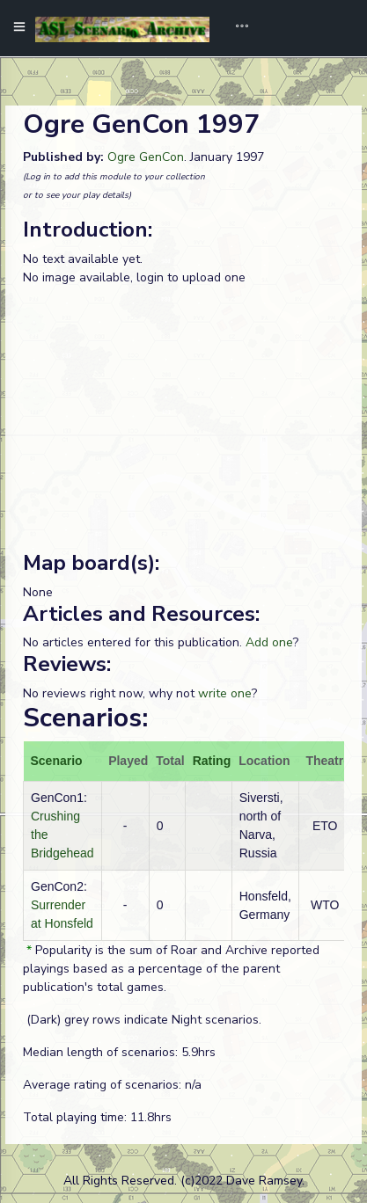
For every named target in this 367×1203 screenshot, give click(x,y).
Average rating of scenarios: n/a (112, 1084)
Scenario (57, 761)
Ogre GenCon (145, 157)
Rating (212, 761)
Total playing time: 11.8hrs (97, 1117)
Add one (269, 642)
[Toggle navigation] (236, 28)
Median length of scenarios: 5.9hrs (119, 1052)
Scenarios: (85, 718)
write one (225, 693)
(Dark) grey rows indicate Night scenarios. (142, 1019)
